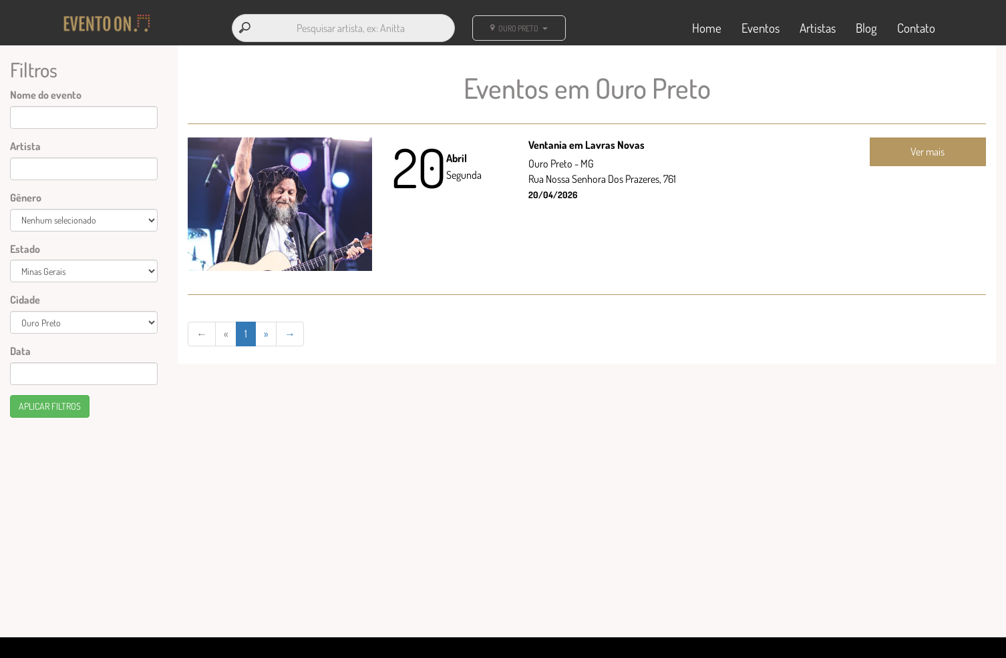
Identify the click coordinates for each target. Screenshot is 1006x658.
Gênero (25, 197)
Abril (456, 158)
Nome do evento (45, 94)
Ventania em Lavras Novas (586, 144)
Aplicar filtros (50, 406)
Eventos (760, 27)
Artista (25, 146)
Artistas (818, 27)
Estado (25, 249)
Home (706, 27)
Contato (916, 27)
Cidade (25, 299)
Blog (866, 27)
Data (20, 351)
